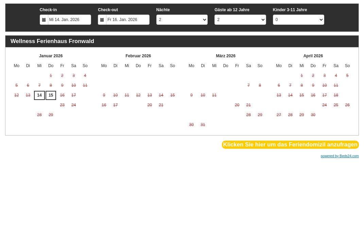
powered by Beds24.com (340, 156)
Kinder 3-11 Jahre (290, 9)
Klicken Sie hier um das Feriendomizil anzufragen (290, 144)
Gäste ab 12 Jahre (231, 9)
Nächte (163, 9)
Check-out (108, 9)
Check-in (48, 9)
